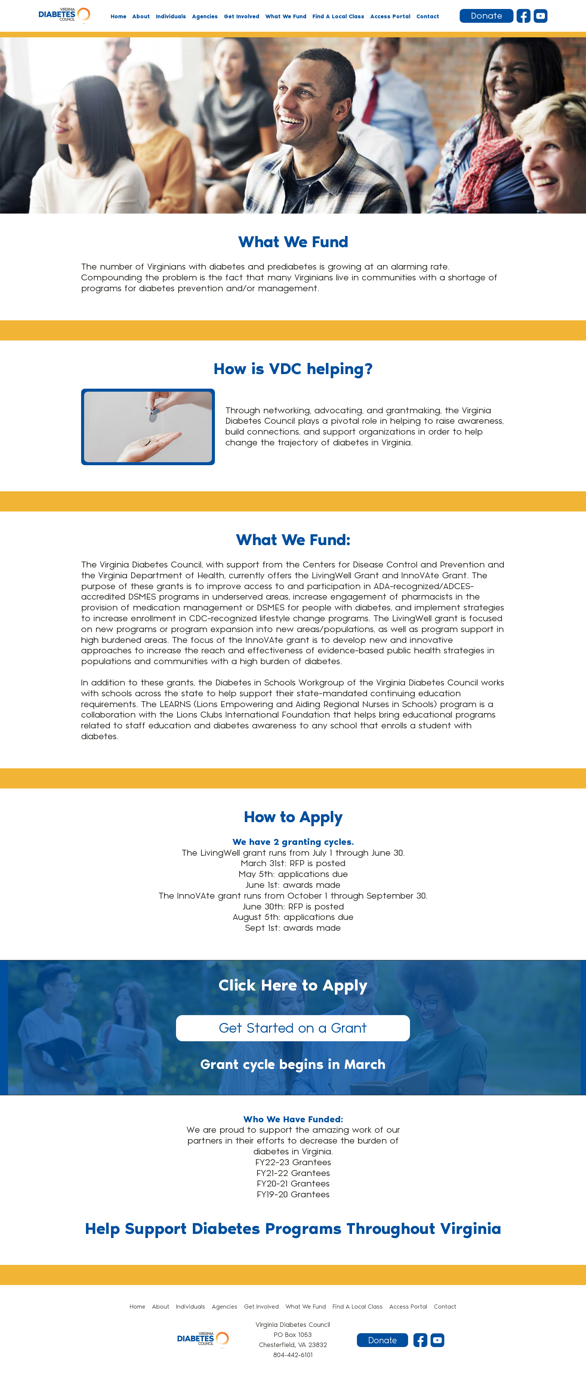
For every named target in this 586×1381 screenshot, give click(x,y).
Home (118, 16)
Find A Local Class (338, 16)
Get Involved (241, 16)
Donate (486, 16)
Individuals (171, 16)
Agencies (205, 16)
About (141, 16)
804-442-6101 (293, 1355)
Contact (427, 16)
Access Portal (390, 16)
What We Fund (285, 16)
